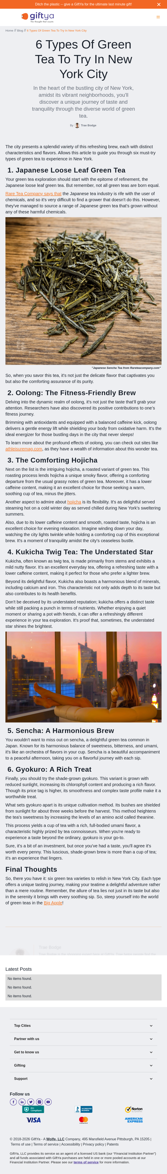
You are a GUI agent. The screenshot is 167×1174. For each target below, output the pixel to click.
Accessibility (70, 1144)
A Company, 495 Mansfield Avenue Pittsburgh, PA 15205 (96, 1139)
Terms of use (21, 1144)
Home (9, 30)
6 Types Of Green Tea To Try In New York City (57, 30)
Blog (20, 30)
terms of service (86, 1162)
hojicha (74, 504)
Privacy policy (93, 1144)
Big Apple (53, 905)
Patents (113, 1144)
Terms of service (45, 1144)
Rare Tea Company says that (33, 195)
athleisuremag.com (23, 451)
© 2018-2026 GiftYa (25, 1139)
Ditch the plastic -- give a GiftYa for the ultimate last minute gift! (83, 4)
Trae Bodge (88, 125)
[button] (158, 16)
